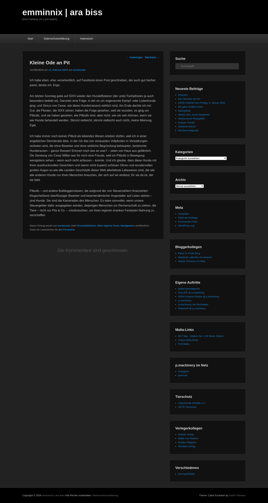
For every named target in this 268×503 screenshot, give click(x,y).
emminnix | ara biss (62, 12)
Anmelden (183, 213)
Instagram (183, 371)
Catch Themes (237, 495)
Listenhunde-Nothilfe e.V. (191, 403)
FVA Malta (183, 344)
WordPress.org (186, 225)
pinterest (182, 375)
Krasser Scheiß (186, 122)
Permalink (69, 229)
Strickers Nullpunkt (188, 130)
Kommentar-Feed (187, 221)
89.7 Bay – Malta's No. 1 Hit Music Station (201, 336)
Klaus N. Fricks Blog (189, 253)
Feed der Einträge (188, 217)
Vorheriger (134, 57)
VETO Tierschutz (187, 407)
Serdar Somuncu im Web (191, 261)
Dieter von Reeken (188, 438)
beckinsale (79, 69)
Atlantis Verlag (186, 434)
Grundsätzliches (86, 225)
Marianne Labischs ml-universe (195, 257)
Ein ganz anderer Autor (190, 106)
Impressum (86, 38)
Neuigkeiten (128, 225)
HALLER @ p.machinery (191, 292)
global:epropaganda (189, 288)
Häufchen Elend (187, 126)
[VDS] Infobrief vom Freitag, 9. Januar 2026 (201, 102)
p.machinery (184, 300)
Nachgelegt (184, 110)
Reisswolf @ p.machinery (192, 308)
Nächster (152, 57)
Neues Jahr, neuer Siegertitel (194, 114)
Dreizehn (183, 94)
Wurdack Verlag (186, 446)
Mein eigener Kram (108, 225)
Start (30, 38)
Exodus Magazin (187, 442)
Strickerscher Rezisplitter (191, 118)
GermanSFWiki (186, 474)
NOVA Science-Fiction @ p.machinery (198, 296)
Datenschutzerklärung (56, 38)
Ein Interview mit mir (189, 98)
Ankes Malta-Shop (188, 340)
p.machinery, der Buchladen (193, 304)
